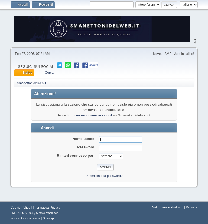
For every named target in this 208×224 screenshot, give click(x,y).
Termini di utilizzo (172, 207)
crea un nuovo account (92, 115)
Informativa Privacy (46, 207)
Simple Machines (47, 213)
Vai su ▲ (192, 207)
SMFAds (15, 218)
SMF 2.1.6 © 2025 (22, 213)
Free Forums (33, 218)
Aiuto (155, 207)
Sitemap (48, 218)
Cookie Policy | (21, 207)
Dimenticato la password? (103, 176)
